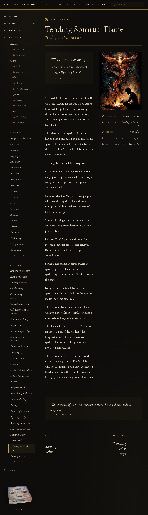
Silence (13, 223)
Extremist (18, 119)
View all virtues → (21, 252)
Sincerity (14, 228)
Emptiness (15, 158)
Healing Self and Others (21, 366)
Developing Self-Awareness (17, 335)
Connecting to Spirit (19, 300)
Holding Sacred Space (20, 372)
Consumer (18, 46)
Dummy (17, 96)
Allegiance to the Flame (20, 134)
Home (49, 5)
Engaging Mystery (18, 348)
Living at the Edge (18, 395)
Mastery (14, 193)
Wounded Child (20, 85)
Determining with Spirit (21, 327)
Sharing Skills (16, 437)
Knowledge (15, 187)
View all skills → (20, 458)
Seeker (13, 108)
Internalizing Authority (21, 389)
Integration (15, 175)
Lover (10, 466)
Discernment (16, 146)
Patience (14, 211)
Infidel (17, 63)
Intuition (14, 181)
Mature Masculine (21, 4)
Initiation (14, 169)
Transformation (17, 240)
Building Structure (18, 279)
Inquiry (13, 378)
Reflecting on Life (18, 413)
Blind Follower (20, 113)
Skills (77, 5)
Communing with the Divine (20, 292)
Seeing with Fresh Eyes (20, 425)
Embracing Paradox (19, 342)
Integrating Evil (17, 384)
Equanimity (15, 164)
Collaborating (16, 285)
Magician (63, 5)
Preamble (13, 13)
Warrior (12, 27)
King (9, 20)
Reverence (14, 217)
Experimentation (18, 354)
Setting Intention (18, 431)
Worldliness (15, 246)
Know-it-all (19, 51)
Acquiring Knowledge (20, 267)
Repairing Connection (20, 419)
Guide (13, 57)
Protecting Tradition (19, 407)
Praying (13, 401)
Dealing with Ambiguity (21, 315)
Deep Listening (17, 321)
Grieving (14, 360)
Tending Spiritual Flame (19, 445)
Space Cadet (19, 68)
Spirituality (15, 234)
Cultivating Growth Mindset (19, 308)
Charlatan (18, 79)
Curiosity (14, 140)
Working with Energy (20, 452)
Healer (13, 74)
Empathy (14, 152)
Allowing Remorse (18, 273)
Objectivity (15, 205)
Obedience (14, 199)
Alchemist (14, 40)
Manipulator (19, 102)
